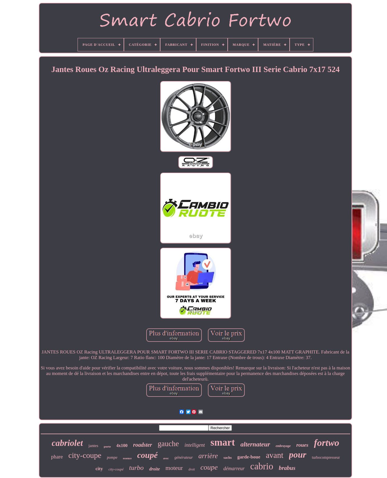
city (99, 468)
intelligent (194, 445)
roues (302, 445)
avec (166, 458)
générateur (183, 457)
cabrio (261, 466)
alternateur (255, 444)
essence (127, 458)
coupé (147, 455)
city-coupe (84, 455)
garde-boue (248, 457)
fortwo (326, 443)
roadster (142, 445)
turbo (136, 467)
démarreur (233, 468)
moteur (174, 467)
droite (154, 469)
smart (222, 442)
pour (297, 455)
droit (191, 469)
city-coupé (116, 469)
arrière (208, 456)
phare (57, 457)
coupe (209, 467)
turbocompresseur (326, 457)
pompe (112, 457)
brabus (287, 468)
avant (274, 455)
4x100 (122, 445)
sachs (227, 457)
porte (107, 446)
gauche (168, 443)
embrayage (283, 446)
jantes (93, 445)
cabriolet (67, 443)
